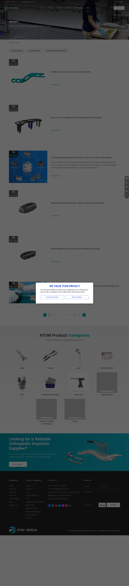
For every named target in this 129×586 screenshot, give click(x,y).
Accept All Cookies (52, 297)
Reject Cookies (77, 297)
